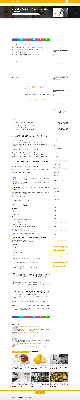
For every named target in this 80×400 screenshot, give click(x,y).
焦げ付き (36, 14)
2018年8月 (55, 233)
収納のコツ (55, 169)
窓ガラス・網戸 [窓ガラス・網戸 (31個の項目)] (55, 266)
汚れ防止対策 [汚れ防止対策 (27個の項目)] (55, 262)
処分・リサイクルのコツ (58, 167)
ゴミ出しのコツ (56, 151)
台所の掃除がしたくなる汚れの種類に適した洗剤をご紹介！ (34, 86)
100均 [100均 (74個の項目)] (54, 239)
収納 (60, 365)
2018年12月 (56, 222)
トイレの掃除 (56, 153)
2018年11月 (56, 225)
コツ (55, 365)
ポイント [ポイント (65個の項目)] (54, 248)
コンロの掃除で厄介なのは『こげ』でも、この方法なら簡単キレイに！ (25, 126)
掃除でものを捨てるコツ (57, 79)
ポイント (58, 365)
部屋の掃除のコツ (56, 196)
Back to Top (40, 392)
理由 (21, 365)
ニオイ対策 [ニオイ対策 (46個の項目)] (62, 246)
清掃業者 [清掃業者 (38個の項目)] (57, 264)
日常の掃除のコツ (56, 66)
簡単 (62, 383)
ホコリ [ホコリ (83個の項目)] (66, 246)
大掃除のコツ (55, 106)
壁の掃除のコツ (56, 172)
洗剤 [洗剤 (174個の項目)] (54, 264)
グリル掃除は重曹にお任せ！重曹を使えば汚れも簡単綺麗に (34, 80)
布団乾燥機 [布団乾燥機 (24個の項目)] (63, 250)
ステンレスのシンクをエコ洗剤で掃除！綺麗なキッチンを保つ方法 (40, 386)
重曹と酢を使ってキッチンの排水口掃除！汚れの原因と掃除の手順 (21, 368)
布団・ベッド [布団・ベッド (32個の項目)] (58, 250)
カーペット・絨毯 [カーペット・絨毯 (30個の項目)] (63, 239)
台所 (62, 365)
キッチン (18, 383)
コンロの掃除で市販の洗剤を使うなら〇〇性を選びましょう (23, 122)
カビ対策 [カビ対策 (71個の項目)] (57, 239)
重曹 (38, 14)
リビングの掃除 (56, 159)
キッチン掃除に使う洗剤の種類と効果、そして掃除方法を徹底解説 (29, 343)
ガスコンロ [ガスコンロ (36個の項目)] (55, 241)
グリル (59, 383)
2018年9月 (55, 230)
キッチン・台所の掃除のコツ (22, 14)
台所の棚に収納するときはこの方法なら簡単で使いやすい (59, 368)
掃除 (17, 365)
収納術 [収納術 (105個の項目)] (54, 250)
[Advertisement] (40, 28)
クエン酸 (37, 365)
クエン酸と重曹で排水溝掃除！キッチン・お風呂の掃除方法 (40, 368)
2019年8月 (55, 204)
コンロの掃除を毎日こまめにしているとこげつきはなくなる (23, 131)
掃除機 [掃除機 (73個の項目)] (54, 255)
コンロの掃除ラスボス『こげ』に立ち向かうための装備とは (23, 129)
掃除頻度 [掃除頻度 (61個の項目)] (57, 255)
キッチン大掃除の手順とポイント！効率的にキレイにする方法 (35, 99)
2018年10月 (56, 228)
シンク (21, 383)
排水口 (20, 365)
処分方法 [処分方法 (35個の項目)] (63, 248)
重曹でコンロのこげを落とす (20, 127)
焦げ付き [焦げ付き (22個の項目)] (61, 264)
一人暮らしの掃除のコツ (58, 164)
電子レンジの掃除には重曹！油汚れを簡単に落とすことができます (35, 93)
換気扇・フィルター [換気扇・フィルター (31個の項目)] (56, 257)
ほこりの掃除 (56, 156)
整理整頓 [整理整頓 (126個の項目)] (61, 257)
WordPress (30, 397)
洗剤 (33, 14)
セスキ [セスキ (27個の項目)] (54, 246)
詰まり (27, 383)
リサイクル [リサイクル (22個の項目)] (58, 248)
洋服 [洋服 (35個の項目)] (65, 262)
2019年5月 (55, 212)
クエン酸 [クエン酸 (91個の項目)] (59, 241)
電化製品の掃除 (56, 198)
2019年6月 (55, 209)
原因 (23, 383)
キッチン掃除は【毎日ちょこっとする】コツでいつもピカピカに (29, 338)
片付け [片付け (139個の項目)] (65, 264)
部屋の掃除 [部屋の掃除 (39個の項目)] (60, 266)
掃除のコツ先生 (20, 396)
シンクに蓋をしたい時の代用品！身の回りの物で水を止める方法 (29, 332)
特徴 (43, 365)
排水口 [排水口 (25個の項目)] (61, 255)
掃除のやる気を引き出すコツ (58, 180)
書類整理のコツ (56, 188)
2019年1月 (55, 220)
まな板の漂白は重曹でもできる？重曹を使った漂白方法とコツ (28, 326)
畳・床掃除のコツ (56, 190)
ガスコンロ (28, 14)
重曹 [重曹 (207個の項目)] (64, 266)
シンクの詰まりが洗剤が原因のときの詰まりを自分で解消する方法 (21, 386)
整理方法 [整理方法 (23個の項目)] (65, 257)
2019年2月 (55, 217)
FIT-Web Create (20, 397)
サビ (39, 383)
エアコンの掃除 (56, 143)
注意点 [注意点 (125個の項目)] (63, 262)
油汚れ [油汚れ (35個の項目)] (59, 262)
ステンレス (42, 383)
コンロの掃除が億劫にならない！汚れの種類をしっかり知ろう (24, 124)
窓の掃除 (55, 193)
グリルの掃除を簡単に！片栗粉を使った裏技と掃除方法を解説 (59, 386)
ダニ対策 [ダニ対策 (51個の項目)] (57, 246)
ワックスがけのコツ (57, 161)
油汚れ (32, 14)
